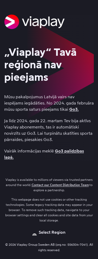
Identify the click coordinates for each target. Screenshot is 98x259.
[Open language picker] (49, 232)
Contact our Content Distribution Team (60, 185)
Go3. (74, 109)
